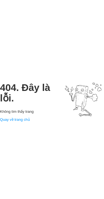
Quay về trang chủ (15, 119)
